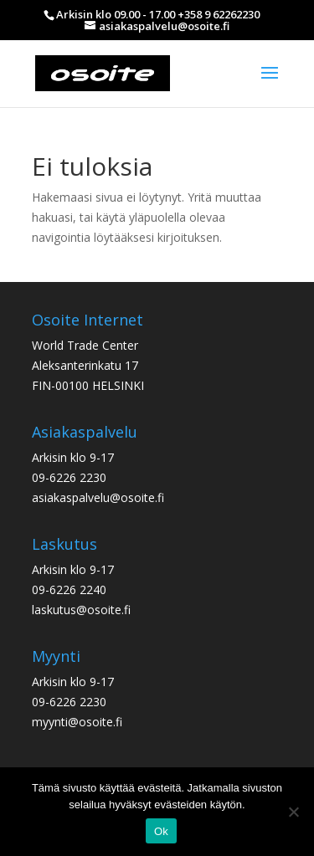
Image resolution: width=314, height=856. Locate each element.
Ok (161, 831)
